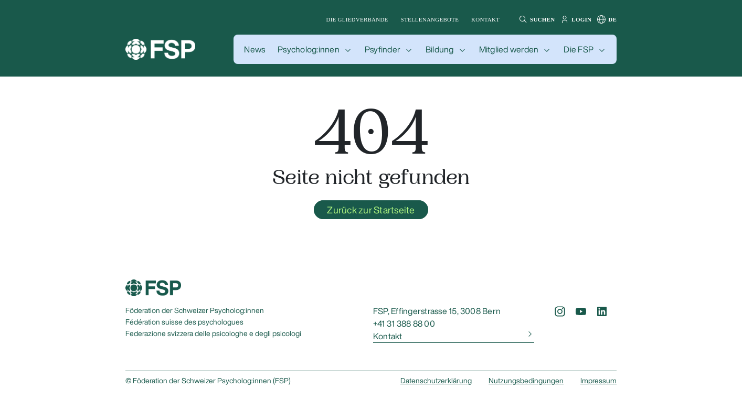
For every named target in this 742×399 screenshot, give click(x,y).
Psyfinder (382, 49)
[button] (535, 19)
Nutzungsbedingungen (526, 380)
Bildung (440, 49)
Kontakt (485, 19)
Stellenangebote (430, 19)
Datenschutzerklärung (436, 380)
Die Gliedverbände (357, 19)
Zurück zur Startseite (371, 209)
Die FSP (578, 49)
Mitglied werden (509, 49)
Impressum (598, 380)
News (254, 49)
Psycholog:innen (309, 49)
